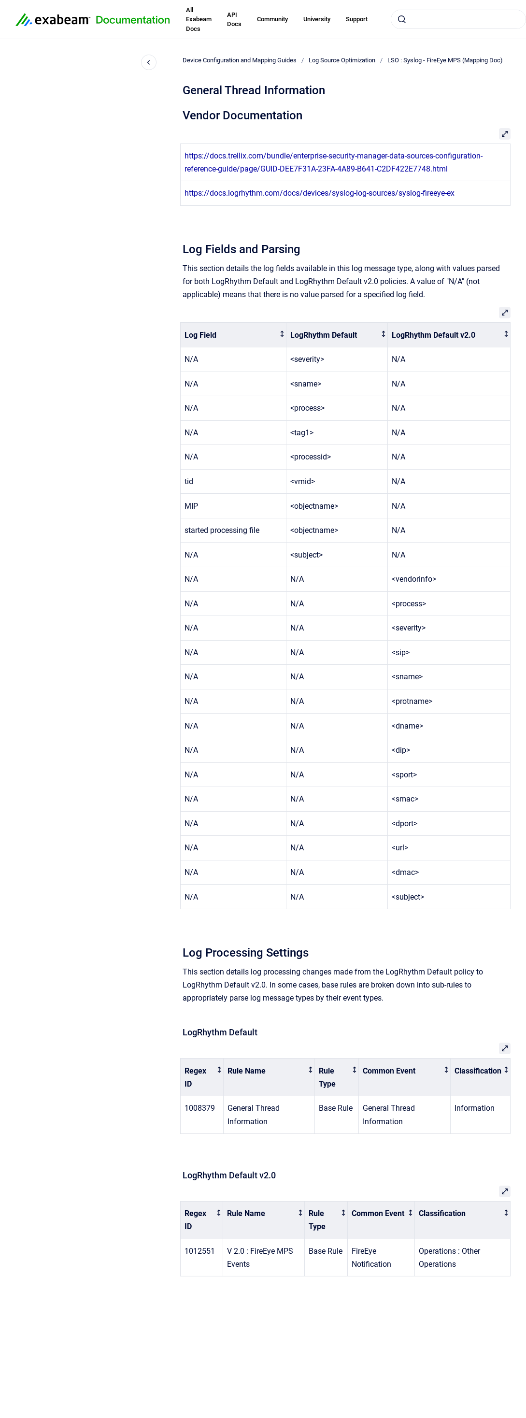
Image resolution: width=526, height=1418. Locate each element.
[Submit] (402, 19)
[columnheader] (233, 335)
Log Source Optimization (342, 60)
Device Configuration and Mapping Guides (240, 60)
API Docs (234, 19)
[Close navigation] (148, 62)
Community (272, 19)
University (316, 19)
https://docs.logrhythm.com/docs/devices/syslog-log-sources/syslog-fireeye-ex (320, 193)
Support (357, 19)
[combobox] (458, 19)
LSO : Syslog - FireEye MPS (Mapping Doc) (445, 60)
